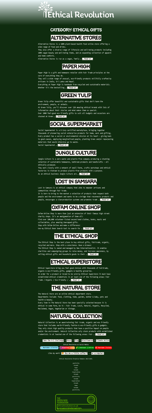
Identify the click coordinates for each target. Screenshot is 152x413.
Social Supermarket (76, 124)
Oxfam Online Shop (76, 207)
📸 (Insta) (67, 348)
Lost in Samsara (76, 181)
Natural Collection (76, 316)
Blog (76, 341)
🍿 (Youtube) (103, 348)
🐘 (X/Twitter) (49, 348)
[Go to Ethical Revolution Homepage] (76, 17)
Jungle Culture (76, 153)
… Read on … (87, 59)
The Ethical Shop (76, 236)
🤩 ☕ (74, 353)
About (69, 341)
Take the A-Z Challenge (53, 341)
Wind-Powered (87, 341)
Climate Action (102, 341)
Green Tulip (76, 95)
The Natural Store (76, 288)
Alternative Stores (76, 38)
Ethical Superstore (76, 262)
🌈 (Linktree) (85, 348)
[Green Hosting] (76, 412)
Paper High (76, 66)
